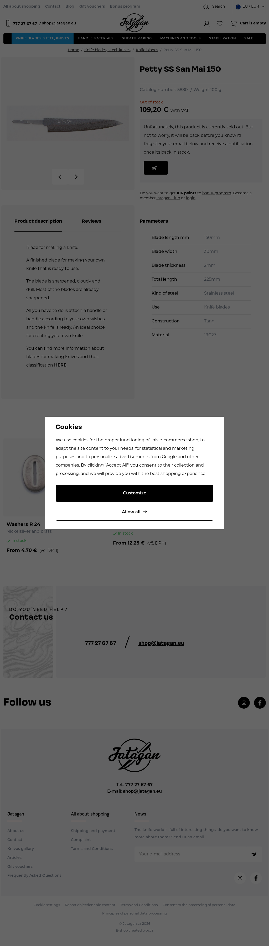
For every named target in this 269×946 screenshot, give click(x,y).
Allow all (131, 512)
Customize (134, 493)
